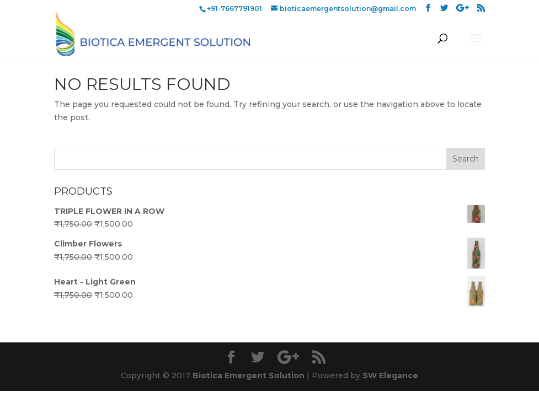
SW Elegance (390, 375)
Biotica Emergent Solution (249, 375)
